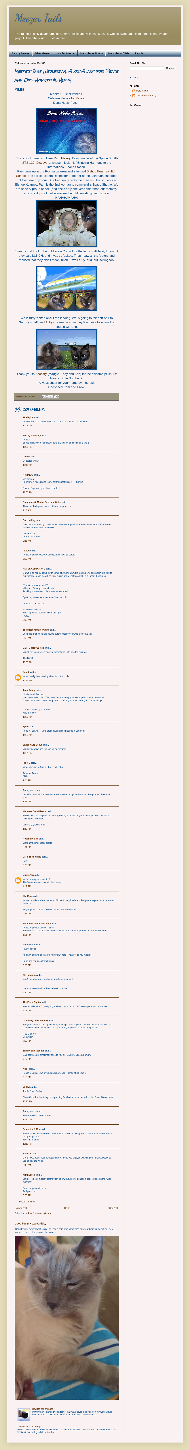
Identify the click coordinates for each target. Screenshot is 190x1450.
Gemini (26, 456)
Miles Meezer (42, 53)
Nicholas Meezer (65, 53)
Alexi (25, 1069)
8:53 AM (27, 638)
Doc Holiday (29, 520)
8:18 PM (27, 1077)
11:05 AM (27, 735)
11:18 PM (27, 1144)
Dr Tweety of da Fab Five (35, 1020)
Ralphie (139, 53)
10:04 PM (27, 425)
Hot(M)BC (28, 475)
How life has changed (42, 1409)
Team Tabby (29, 690)
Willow (26, 1087)
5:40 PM (27, 992)
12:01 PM (27, 753)
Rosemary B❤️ (30, 838)
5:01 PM (27, 935)
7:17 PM (27, 1059)
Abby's (50, 322)
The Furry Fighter (32, 1002)
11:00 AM (27, 717)
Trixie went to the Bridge (29, 1426)
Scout (26, 672)
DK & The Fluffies (32, 857)
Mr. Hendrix (29, 975)
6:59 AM (27, 559)
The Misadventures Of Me (36, 630)
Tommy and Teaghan (33, 1050)
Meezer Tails (38, 17)
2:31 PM (27, 847)
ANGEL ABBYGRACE (34, 568)
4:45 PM (27, 913)
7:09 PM (27, 1041)
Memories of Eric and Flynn (37, 923)
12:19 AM (27, 465)
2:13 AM (27, 510)
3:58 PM (27, 1195)
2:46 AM (27, 541)
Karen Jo (27, 1153)
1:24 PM (27, 780)
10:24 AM (27, 680)
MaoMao (27, 896)
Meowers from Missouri (35, 811)
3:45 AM (27, 1165)
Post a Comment (27, 1201)
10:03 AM (27, 662)
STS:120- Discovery (36, 162)
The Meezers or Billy (146, 95)
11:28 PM (27, 447)
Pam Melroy (62, 158)
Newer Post (21, 1208)
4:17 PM (27, 886)
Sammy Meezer (21, 53)
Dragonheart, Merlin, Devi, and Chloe (42, 502)
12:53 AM (27, 492)
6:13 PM (27, 1010)
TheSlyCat (28, 417)
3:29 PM (27, 865)
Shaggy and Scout (32, 745)
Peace (80, 98)
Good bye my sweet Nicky (30, 1223)
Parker (26, 550)
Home (67, 1208)
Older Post (112, 1208)
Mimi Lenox (29, 1175)
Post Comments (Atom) (39, 1213)
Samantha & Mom (32, 1129)
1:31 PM (27, 801)
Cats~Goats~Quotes (33, 648)
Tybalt (26, 726)
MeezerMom (142, 91)
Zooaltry (41, 374)
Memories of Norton (91, 53)
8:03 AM (27, 620)
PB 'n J (26, 763)
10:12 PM (27, 1119)
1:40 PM (27, 829)
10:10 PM (27, 1101)
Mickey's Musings (32, 435)
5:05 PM (27, 965)
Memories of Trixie (118, 53)
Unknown (28, 875)
